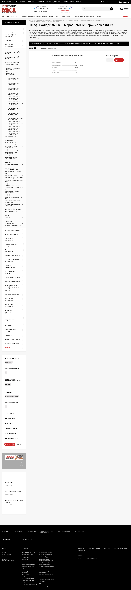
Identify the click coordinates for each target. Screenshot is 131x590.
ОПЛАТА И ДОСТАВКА (53, 2)
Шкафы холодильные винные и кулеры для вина (13, 188)
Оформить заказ (6, 557)
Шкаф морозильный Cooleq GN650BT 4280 (67, 56)
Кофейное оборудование (45, 557)
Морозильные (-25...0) (11, 396)
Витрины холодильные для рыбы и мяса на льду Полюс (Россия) (12, 57)
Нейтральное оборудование (29, 569)
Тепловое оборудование (28, 564)
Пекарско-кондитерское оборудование (28, 581)
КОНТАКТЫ (31, 2)
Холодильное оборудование (43, 20)
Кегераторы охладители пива (13, 225)
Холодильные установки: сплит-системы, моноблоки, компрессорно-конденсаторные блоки (14, 179)
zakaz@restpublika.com (64, 531)
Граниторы (8, 217)
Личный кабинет (6, 554)
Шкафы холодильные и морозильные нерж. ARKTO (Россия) (14, 78)
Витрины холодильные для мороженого (12, 205)
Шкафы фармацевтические (12, 195)
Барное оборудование (28, 566)
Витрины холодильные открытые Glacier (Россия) (12, 61)
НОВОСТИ (40, 2)
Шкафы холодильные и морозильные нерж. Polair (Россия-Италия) (15, 103)
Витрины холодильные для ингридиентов (12, 201)
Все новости (10, 511)
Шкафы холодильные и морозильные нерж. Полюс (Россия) (14, 133)
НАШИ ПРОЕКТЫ (75, 2)
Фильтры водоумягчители (46, 574)
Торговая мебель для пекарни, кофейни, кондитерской (27, 556)
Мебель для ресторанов (45, 584)
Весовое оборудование (45, 564)
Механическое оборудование (26, 575)
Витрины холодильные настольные (11, 165)
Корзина (4, 552)
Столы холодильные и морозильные (11, 146)
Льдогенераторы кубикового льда (13, 172)
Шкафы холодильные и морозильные (63, 20)
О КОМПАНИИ (20, 2)
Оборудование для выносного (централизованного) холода (13, 208)
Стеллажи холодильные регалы (11, 214)
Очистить (19, 444)
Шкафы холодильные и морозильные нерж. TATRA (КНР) (14, 108)
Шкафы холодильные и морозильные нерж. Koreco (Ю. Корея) (14, 93)
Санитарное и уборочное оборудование (45, 571)
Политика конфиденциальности (8, 559)
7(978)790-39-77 (19, 531)
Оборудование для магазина (46, 579)
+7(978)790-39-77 (63, 8)
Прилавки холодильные (11, 211)
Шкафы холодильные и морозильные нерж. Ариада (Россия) (14, 128)
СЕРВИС (65, 2)
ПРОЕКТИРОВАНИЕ (8, 2)
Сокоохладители (9, 223)
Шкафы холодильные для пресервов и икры (12, 191)
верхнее (7, 384)
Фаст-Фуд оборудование (28, 578)
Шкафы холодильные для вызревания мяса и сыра (12, 184)
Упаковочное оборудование (46, 569)
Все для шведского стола (28, 552)
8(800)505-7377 (65, 10)
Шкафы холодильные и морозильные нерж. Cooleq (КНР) (14, 83)
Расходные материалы (45, 586)
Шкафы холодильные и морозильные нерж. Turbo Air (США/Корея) (15, 118)
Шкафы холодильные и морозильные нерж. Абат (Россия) (15, 123)
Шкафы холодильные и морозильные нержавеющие (89, 20)
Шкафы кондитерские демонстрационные (11, 157)
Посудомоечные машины (45, 552)
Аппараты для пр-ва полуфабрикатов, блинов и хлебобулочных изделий (46, 560)
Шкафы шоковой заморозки (13, 150)
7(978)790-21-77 (6, 531)
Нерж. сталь (8, 362)
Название (51, 48)
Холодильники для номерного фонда (13, 197)
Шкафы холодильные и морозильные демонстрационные (11, 153)
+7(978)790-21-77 (43, 8)
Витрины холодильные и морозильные (12, 139)
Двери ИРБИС (25, 559)
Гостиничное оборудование (46, 566)
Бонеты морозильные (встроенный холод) (11, 143)
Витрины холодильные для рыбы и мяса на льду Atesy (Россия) (12, 52)
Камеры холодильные (11, 175)
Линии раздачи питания (45, 554)
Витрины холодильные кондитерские (11, 161)
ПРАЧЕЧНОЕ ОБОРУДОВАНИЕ (29, 584)
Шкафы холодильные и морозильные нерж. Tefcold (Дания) (14, 113)
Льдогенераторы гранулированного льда (11, 168)
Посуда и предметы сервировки (27, 571)
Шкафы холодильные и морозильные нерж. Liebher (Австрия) (14, 98)
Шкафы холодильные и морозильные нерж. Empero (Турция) (14, 88)
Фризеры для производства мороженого (12, 220)
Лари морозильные (10, 137)
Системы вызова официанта (46, 577)
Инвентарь (42, 581)
